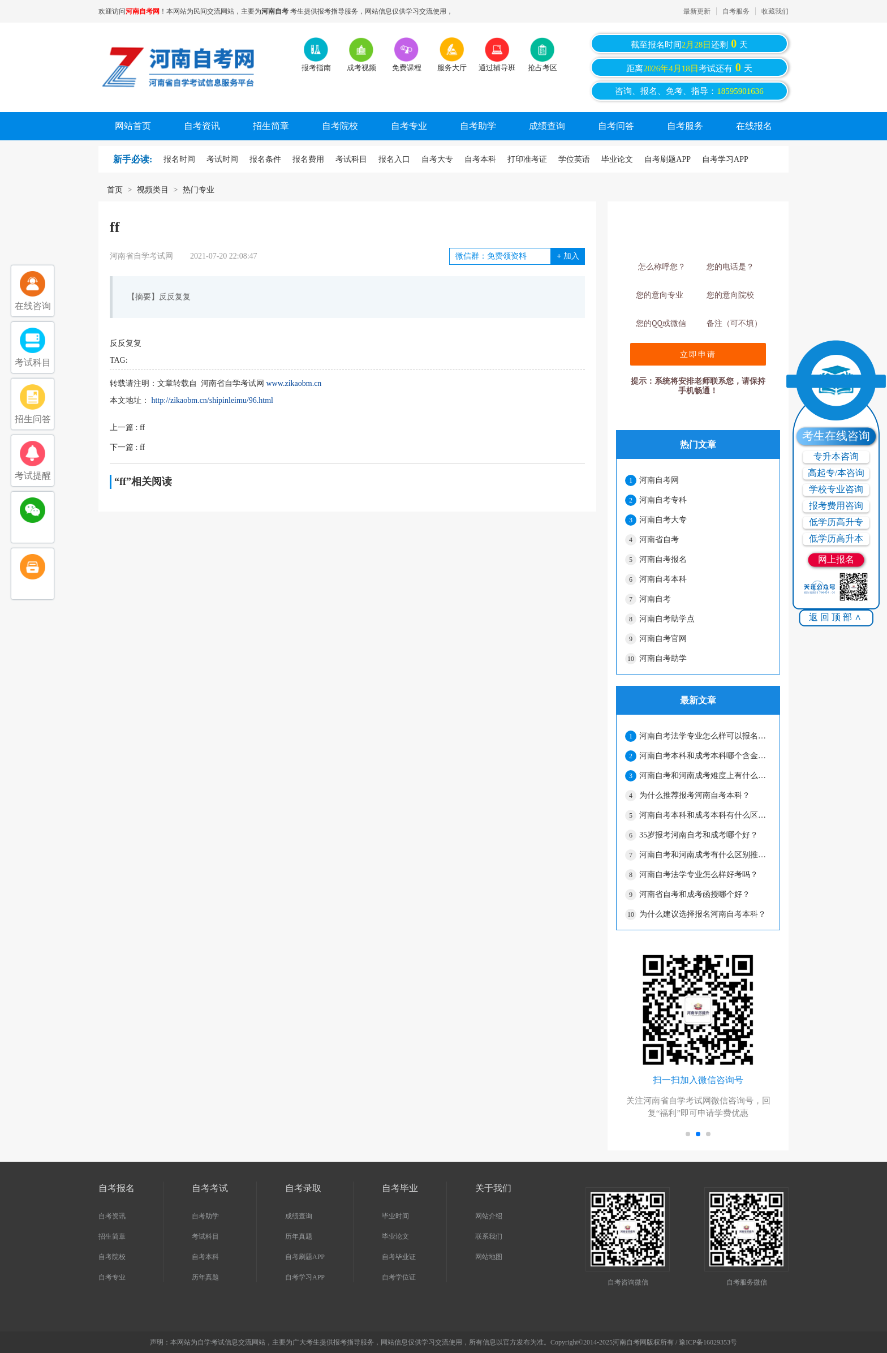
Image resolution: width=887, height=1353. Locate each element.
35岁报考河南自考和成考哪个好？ (698, 835)
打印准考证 (527, 159)
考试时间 (222, 159)
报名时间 (179, 159)
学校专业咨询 (836, 489)
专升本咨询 (836, 456)
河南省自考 (659, 539)
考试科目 (351, 159)
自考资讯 (202, 126)
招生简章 (271, 126)
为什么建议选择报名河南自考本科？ (702, 914)
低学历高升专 (836, 522)
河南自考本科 (663, 579)
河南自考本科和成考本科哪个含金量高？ (704, 755)
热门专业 (198, 190)
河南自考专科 (663, 500)
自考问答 (616, 126)
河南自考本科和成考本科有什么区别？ (704, 815)
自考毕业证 (399, 1257)
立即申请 (698, 354)
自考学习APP (725, 159)
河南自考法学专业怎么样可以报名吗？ (704, 736)
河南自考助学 (663, 658)
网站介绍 (488, 1216)
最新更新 (697, 11)
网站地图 (488, 1257)
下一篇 (127, 447)
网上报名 (836, 559)
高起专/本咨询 (836, 473)
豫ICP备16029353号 (708, 1342)
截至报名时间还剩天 (689, 43)
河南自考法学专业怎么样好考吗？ (698, 874)
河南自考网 (659, 480)
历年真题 (205, 1277)
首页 (115, 190)
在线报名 (754, 126)
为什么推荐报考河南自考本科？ (694, 795)
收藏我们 (775, 11)
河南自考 (655, 599)
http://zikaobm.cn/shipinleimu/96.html (212, 400)
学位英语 (574, 159)
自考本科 (480, 159)
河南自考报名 (663, 559)
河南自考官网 (663, 638)
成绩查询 (547, 126)
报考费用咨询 (836, 505)
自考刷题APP (667, 159)
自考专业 (409, 126)
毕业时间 (395, 1216)
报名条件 (265, 159)
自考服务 (736, 11)
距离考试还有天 (689, 67)
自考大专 (437, 159)
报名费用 (308, 159)
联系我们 (488, 1236)
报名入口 (394, 159)
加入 (568, 256)
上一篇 (127, 427)
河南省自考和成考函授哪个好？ (694, 894)
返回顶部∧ (836, 617)
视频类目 (153, 190)
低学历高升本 (836, 538)
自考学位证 (399, 1277)
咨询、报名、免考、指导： (689, 91)
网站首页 (133, 126)
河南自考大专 (663, 520)
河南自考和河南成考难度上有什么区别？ (704, 775)
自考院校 (340, 126)
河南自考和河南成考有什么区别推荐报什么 (704, 855)
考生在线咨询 (836, 435)
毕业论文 (617, 159)
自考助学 (478, 126)
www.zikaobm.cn (294, 383)
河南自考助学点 (667, 619)
